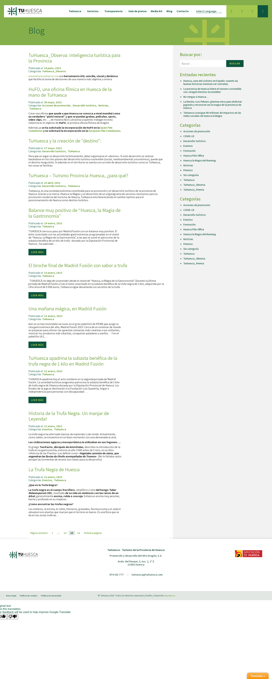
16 (79, 541)
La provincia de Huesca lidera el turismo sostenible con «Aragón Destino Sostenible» (209, 90)
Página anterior (39, 541)
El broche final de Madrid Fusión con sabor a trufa (84, 268)
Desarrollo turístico (86, 105)
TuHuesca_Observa (54, 71)
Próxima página (94, 541)
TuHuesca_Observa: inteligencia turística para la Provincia (74, 57)
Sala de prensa (136, 11)
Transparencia (112, 11)
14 (66, 541)
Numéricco (170, 604)
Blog (168, 11)
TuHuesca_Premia (194, 189)
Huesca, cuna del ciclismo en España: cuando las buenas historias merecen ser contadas (212, 82)
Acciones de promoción (56, 105)
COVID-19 (188, 136)
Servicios (91, 11)
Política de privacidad (53, 604)
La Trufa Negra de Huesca (57, 478)
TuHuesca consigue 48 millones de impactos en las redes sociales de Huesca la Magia (211, 114)
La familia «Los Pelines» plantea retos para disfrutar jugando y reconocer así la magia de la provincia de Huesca (211, 105)
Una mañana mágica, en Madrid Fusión (72, 311)
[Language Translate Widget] (208, 11)
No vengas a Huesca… (196, 97)
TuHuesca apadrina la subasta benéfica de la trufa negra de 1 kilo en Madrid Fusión (72, 366)
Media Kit (155, 11)
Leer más (37, 255)
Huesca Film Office (194, 155)
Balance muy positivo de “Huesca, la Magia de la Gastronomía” (69, 215)
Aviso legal (12, 604)
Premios (188, 170)
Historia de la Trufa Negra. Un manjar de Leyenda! (73, 424)
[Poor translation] (12, 625)
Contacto (181, 11)
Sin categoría (191, 175)
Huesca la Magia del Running (200, 160)
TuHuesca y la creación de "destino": (69, 143)
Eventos (47, 438)
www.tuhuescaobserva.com (44, 76)
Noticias (105, 105)
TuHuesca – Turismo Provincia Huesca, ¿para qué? (84, 178)
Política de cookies (30, 604)
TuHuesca (73, 11)
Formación (189, 151)
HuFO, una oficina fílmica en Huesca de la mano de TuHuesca (72, 91)
